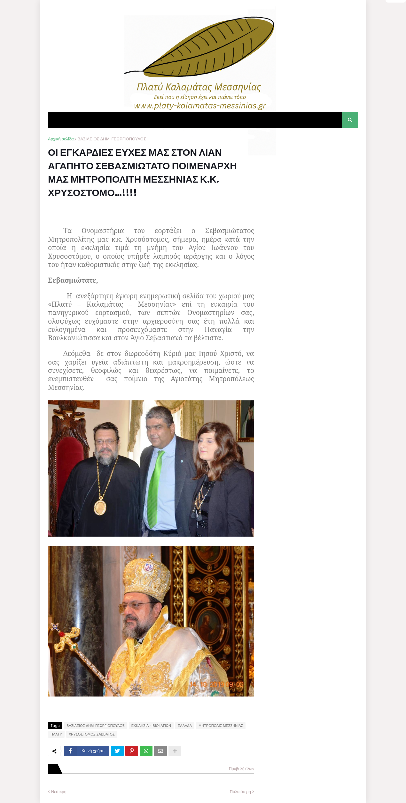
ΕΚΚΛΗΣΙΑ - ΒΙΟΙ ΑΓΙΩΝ (151, 725)
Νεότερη (58, 792)
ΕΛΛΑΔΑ (185, 725)
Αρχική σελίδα (61, 139)
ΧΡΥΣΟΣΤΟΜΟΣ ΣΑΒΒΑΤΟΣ (92, 734)
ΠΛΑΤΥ (56, 734)
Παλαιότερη (240, 792)
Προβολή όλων (241, 768)
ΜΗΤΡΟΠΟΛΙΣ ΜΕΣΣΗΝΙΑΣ (221, 725)
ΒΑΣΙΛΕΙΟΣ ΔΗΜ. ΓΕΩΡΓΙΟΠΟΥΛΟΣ (111, 139)
